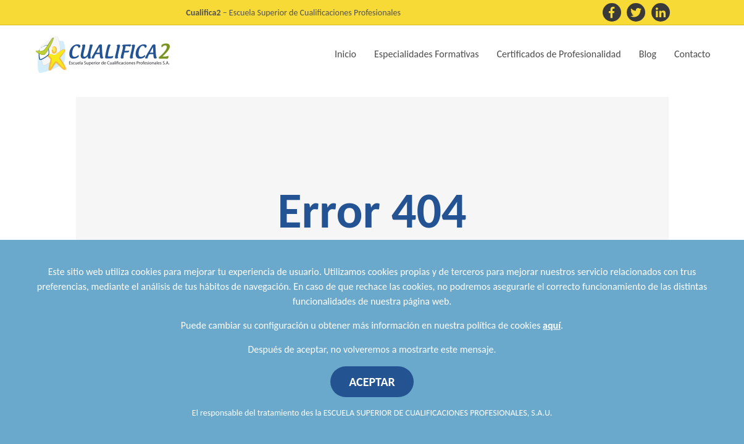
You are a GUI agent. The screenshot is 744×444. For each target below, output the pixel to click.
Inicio (345, 54)
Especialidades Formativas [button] (426, 54)
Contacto (692, 54)
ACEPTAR (372, 381)
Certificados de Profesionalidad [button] (559, 54)
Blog (647, 54)
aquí (552, 325)
